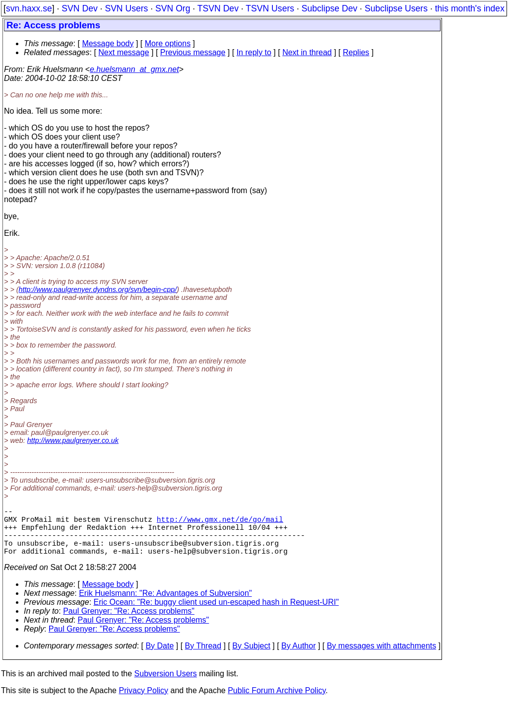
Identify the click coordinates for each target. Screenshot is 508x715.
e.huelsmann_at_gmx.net (134, 69)
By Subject (251, 657)
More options (168, 43)
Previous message (193, 52)
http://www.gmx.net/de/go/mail (220, 523)
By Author (298, 657)
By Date (159, 657)
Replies (356, 52)
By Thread (203, 657)
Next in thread (307, 52)
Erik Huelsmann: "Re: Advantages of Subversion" (165, 605)
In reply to (254, 52)
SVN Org (172, 8)
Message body (107, 43)
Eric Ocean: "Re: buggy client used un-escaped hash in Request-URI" (216, 614)
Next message (123, 52)
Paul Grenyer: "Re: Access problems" (128, 623)
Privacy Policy (143, 702)
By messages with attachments (382, 657)
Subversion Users (165, 685)
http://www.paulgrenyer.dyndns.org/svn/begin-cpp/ (98, 289)
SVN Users (126, 8)
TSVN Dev (218, 8)
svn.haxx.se (29, 8)
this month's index (470, 8)
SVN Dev (79, 8)
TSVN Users (270, 8)
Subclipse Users (396, 8)
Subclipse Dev (329, 8)
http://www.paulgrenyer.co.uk (73, 440)
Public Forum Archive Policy (276, 702)
